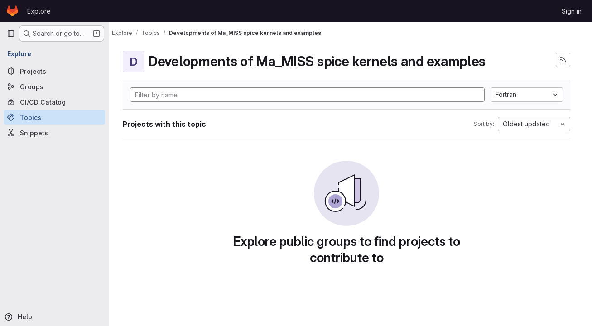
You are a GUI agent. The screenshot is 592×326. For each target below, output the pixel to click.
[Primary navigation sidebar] (11, 33)
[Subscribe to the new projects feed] (563, 60)
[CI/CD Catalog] (54, 102)
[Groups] (54, 86)
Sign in (572, 11)
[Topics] (54, 117)
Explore (39, 11)
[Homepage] (12, 11)
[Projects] (54, 71)
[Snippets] (54, 132)
